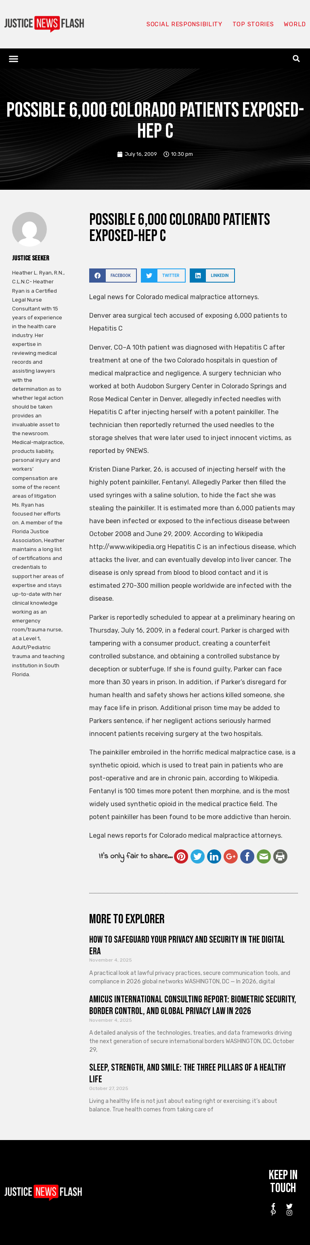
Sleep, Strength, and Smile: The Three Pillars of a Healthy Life (187, 1073)
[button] (13, 58)
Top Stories (253, 24)
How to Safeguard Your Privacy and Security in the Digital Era (187, 945)
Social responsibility (184, 24)
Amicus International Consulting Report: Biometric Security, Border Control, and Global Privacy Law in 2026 (192, 1005)
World (294, 24)
